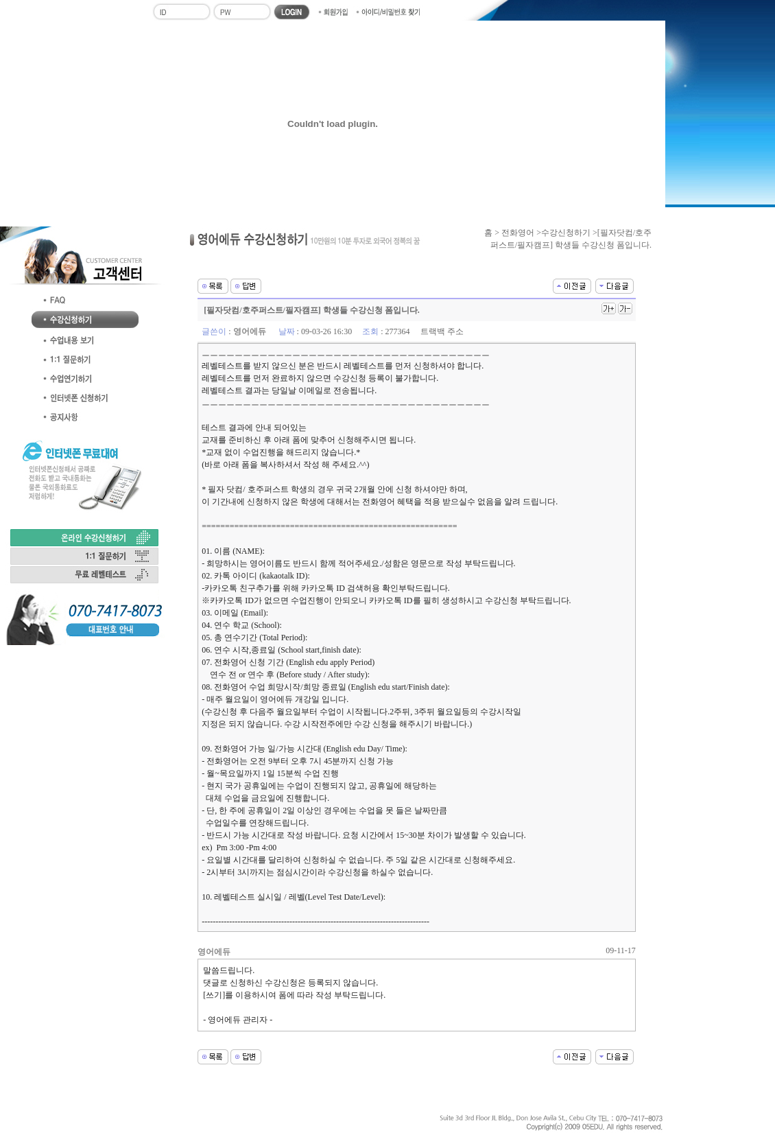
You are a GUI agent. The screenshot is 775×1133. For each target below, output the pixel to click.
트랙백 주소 (442, 331)
